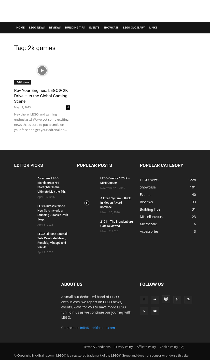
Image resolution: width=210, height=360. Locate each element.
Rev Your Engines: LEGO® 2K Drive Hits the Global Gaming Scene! (41, 96)
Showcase (111, 27)
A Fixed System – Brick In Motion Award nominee (115, 203)
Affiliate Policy (146, 347)
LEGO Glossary (134, 27)
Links (153, 27)
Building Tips (75, 27)
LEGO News (37, 27)
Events (94, 27)
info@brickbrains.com (97, 327)
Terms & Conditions (97, 347)
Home (20, 27)
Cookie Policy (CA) (172, 347)
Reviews (55, 27)
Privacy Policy (123, 347)
